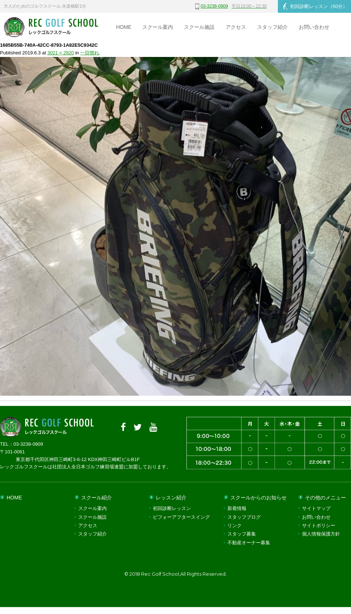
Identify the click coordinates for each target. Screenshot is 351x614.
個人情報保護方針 (321, 534)
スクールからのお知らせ (258, 497)
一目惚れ (89, 52)
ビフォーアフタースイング (181, 517)
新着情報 (236, 508)
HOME (123, 27)
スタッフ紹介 (272, 27)
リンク (234, 525)
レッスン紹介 (171, 497)
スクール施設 (199, 27)
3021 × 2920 (60, 52)
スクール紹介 (96, 497)
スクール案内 (157, 27)
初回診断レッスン (315, 6)
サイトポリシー (318, 525)
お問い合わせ (314, 27)
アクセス (236, 27)
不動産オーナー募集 (248, 542)
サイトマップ (316, 508)
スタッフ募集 (241, 534)
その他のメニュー (325, 497)
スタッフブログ (244, 517)
